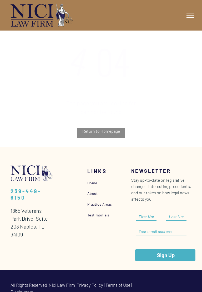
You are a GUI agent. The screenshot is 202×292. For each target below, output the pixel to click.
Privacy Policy (90, 277)
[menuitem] (111, 182)
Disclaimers (22, 283)
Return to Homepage (101, 130)
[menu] (190, 15)
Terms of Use (117, 277)
